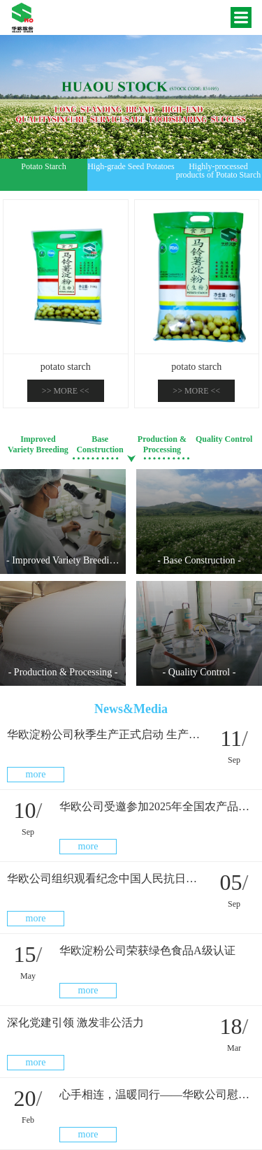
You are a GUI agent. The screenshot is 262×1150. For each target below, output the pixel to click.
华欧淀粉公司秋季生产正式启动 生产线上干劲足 (105, 734)
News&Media (131, 709)
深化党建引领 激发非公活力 (75, 1022)
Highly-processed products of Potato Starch (218, 170)
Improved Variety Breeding (38, 444)
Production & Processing (162, 444)
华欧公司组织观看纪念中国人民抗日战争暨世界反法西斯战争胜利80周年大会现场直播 (105, 878)
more (36, 774)
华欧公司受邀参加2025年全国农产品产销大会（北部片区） (157, 806)
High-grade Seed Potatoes (131, 166)
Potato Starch (43, 166)
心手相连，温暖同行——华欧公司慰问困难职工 (157, 1094)
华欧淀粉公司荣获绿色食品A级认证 (147, 950)
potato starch (66, 366)
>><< (65, 391)
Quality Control (224, 439)
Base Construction (99, 444)
